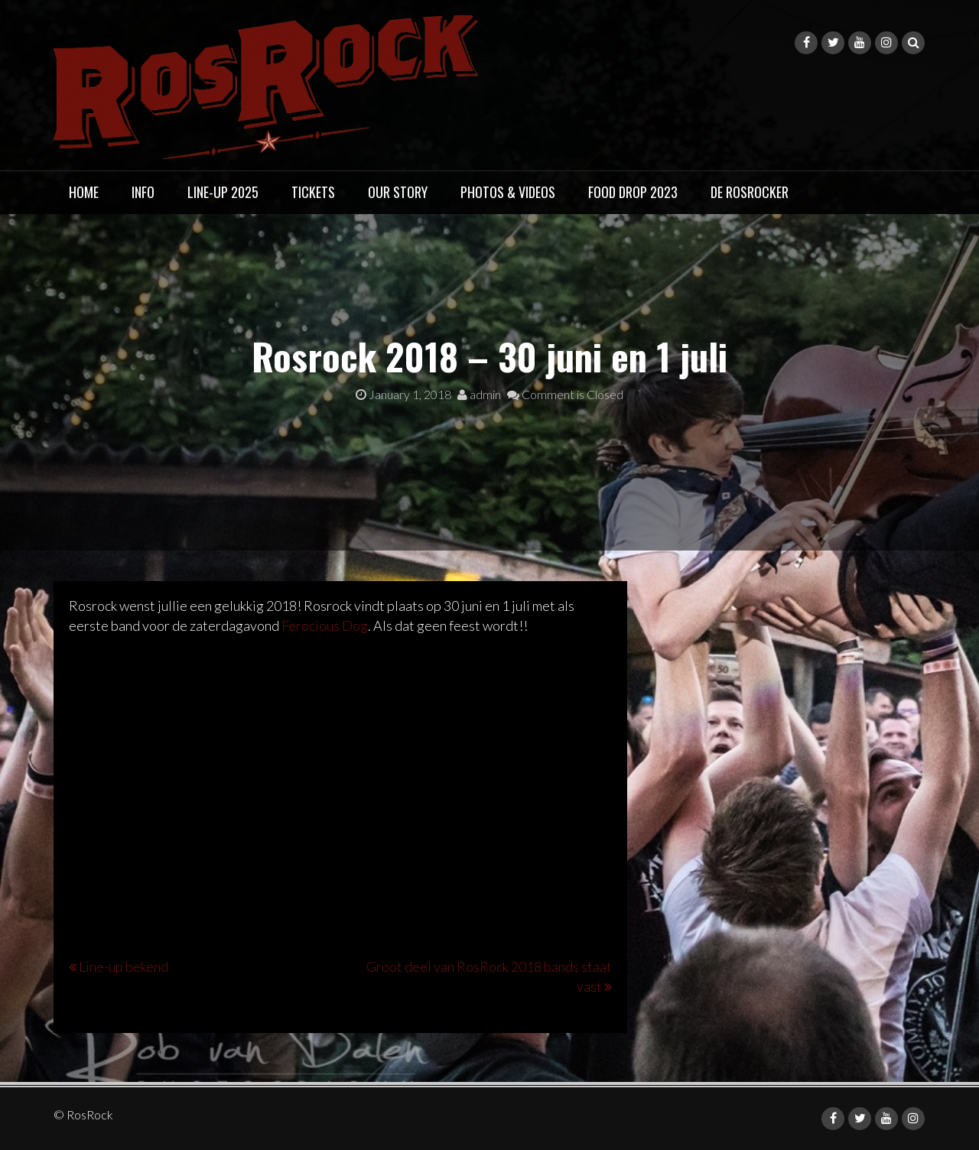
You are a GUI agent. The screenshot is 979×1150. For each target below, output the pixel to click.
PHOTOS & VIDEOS (507, 192)
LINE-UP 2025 (223, 192)
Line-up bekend (123, 966)
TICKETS (313, 192)
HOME (84, 192)
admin (479, 394)
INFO (143, 192)
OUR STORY (398, 192)
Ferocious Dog (324, 625)
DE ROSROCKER (750, 192)
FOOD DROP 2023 (633, 192)
